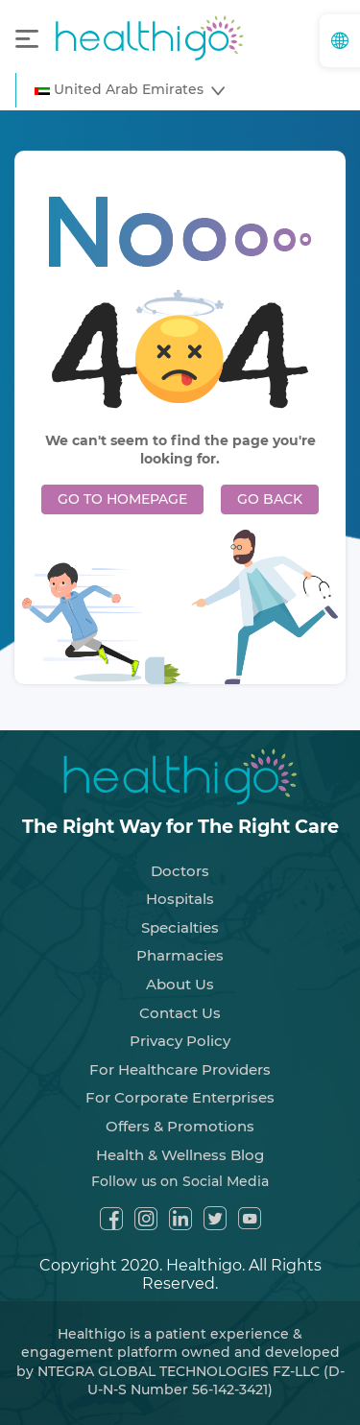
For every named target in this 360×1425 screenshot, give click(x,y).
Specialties (180, 927)
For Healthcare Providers (180, 1069)
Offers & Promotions (180, 1126)
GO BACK (269, 499)
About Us (180, 984)
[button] (130, 90)
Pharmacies (180, 955)
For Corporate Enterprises (180, 1097)
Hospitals (180, 899)
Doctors (180, 871)
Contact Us (180, 1013)
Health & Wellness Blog (180, 1155)
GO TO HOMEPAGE (122, 499)
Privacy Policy (180, 1041)
